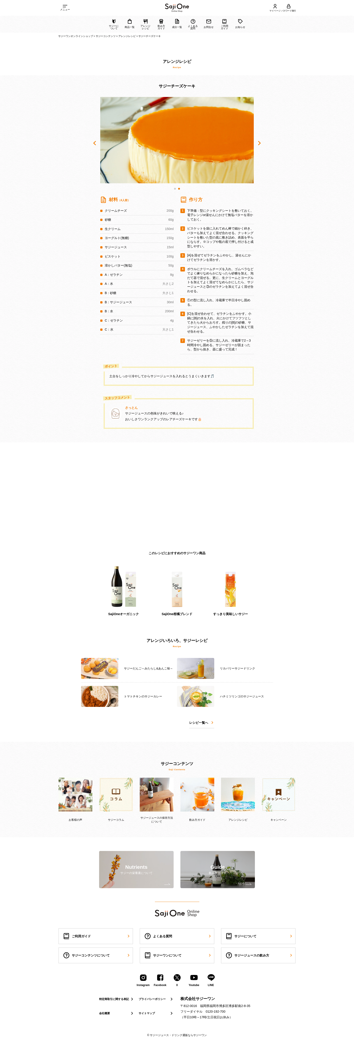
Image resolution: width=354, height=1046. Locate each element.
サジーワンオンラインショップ (75, 36)
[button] (175, 189)
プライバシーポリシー (156, 999)
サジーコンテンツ (106, 36)
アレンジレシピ (127, 36)
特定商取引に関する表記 (116, 999)
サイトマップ (156, 1013)
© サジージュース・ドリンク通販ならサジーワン (177, 1035)
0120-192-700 (215, 1011)
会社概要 (116, 1013)
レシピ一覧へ (201, 723)
